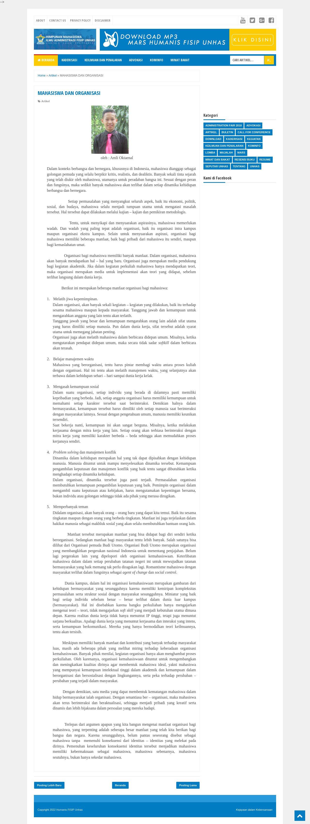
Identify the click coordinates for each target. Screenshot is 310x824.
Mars (241, 152)
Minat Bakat (180, 60)
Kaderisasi (69, 60)
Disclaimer (102, 20)
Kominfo (156, 60)
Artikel (45, 101)
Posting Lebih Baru (49, 785)
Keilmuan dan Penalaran (103, 60)
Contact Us (57, 20)
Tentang (239, 166)
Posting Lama (188, 785)
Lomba (210, 152)
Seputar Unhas (216, 166)
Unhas (254, 166)
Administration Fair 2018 (223, 125)
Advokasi (136, 60)
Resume (265, 159)
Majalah (226, 152)
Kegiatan (254, 139)
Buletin (227, 132)
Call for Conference (254, 132)
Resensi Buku (245, 159)
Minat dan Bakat (217, 159)
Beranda (46, 60)
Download (213, 139)
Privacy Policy (80, 20)
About (40, 20)
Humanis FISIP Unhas (69, 809)
